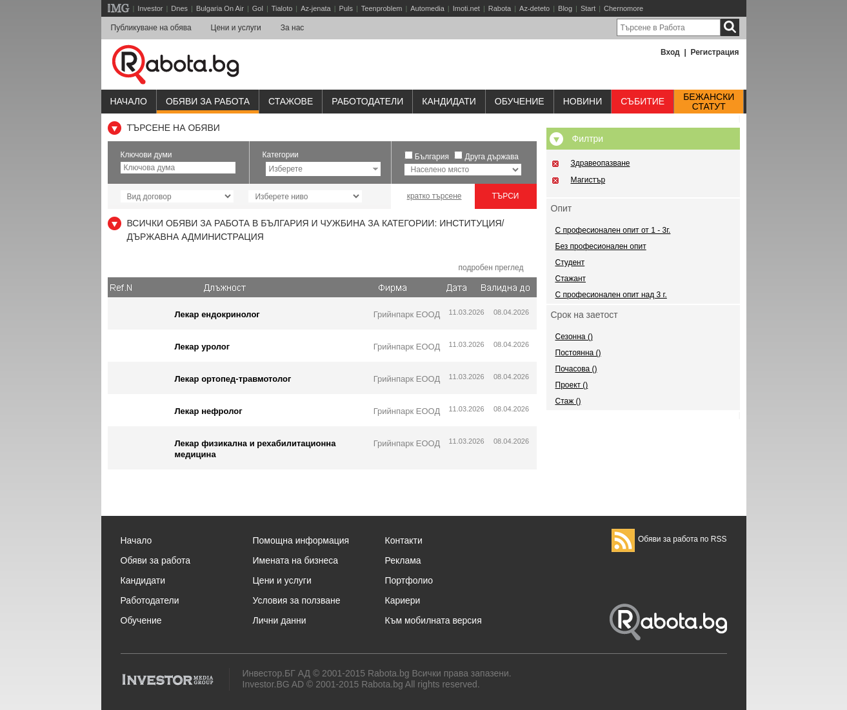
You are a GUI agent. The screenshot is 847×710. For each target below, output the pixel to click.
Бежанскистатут (708, 102)
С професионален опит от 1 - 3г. (613, 230)
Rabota (499, 8)
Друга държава (492, 156)
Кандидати (449, 101)
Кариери (403, 600)
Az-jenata (315, 8)
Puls (346, 8)
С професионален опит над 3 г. (611, 295)
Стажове (290, 101)
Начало (128, 101)
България (432, 156)
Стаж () (568, 401)
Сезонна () (574, 336)
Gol (257, 8)
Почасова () (576, 369)
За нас (292, 27)
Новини (583, 101)
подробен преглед (490, 267)
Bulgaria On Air (220, 8)
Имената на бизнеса (296, 560)
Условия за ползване (297, 600)
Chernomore (623, 8)
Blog (565, 8)
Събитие (642, 101)
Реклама (403, 560)
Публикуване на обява (151, 27)
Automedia (427, 8)
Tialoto (282, 8)
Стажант (570, 278)
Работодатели (367, 101)
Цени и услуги (236, 27)
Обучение (141, 620)
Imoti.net (466, 8)
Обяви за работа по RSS (669, 539)
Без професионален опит (600, 246)
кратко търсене (434, 196)
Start (588, 8)
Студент (570, 262)
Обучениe (519, 101)
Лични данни (279, 620)
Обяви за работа (208, 101)
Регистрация (714, 52)
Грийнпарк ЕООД (407, 314)
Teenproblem (382, 8)
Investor (150, 8)
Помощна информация (301, 540)
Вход (670, 52)
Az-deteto (534, 8)
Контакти (404, 540)
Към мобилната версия (433, 620)
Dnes (179, 8)
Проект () (571, 385)
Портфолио (409, 580)
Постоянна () (578, 353)
